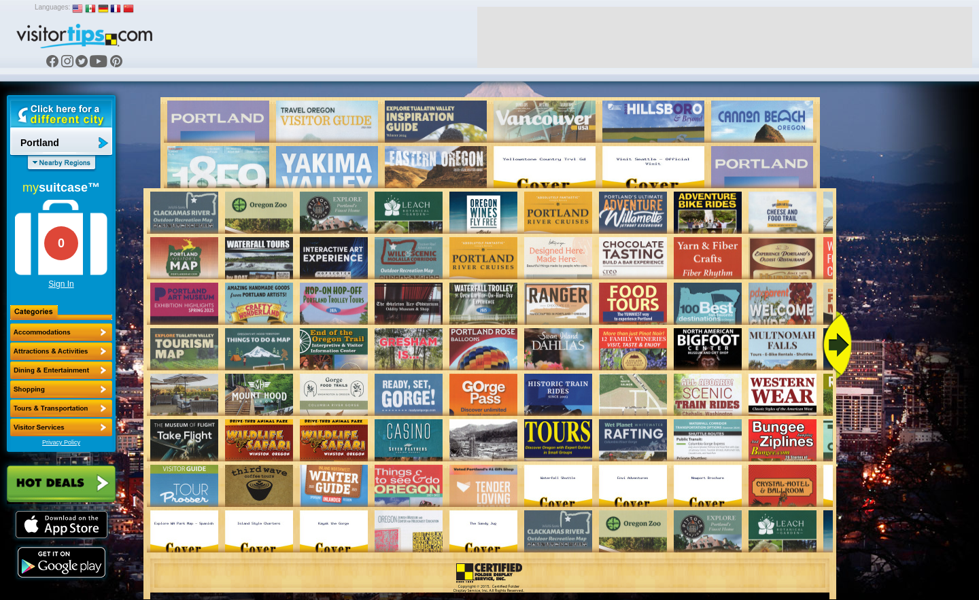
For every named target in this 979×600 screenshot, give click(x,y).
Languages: (52, 7)
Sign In (60, 284)
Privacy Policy (61, 442)
